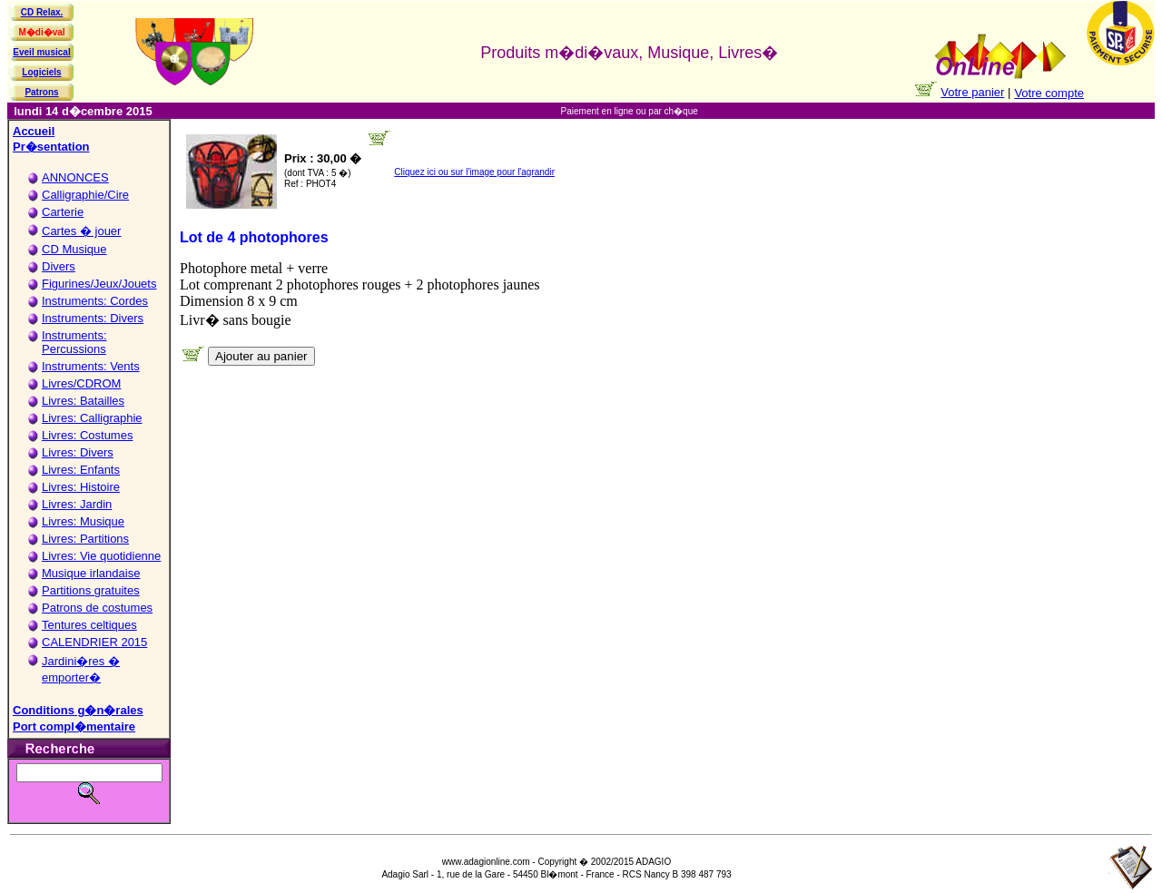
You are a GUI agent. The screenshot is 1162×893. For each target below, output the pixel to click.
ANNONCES (75, 177)
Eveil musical (41, 52)
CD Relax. (42, 12)
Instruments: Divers (92, 318)
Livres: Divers (77, 452)
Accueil (33, 131)
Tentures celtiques (89, 625)
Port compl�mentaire (74, 726)
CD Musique (74, 249)
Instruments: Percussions (74, 342)
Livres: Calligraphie (92, 418)
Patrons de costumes (97, 607)
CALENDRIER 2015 (94, 642)
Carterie (63, 212)
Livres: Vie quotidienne (101, 556)
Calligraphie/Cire (85, 194)
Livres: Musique (83, 521)
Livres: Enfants (81, 469)
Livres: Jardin (77, 504)
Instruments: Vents (91, 366)
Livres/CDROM (81, 383)
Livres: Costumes (87, 435)
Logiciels (41, 72)
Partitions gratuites (91, 590)
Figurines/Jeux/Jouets (99, 283)
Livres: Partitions (85, 538)
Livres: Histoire (81, 487)
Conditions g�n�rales (78, 710)
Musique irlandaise (91, 573)
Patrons (41, 92)
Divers (58, 266)
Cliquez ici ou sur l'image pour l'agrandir (474, 172)
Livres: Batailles (83, 400)
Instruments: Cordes (95, 301)
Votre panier (972, 92)
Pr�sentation (51, 146)
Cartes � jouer (81, 231)
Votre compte (1049, 93)
